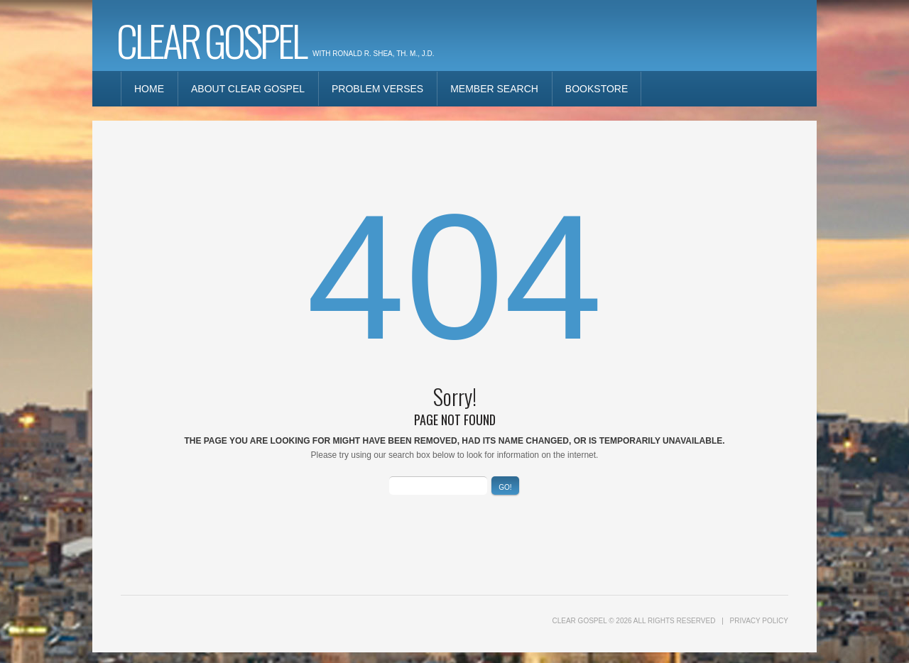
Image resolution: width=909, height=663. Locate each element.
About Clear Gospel (248, 88)
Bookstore (596, 88)
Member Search (494, 88)
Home (149, 88)
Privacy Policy (759, 621)
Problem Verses (377, 88)
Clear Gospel (210, 39)
